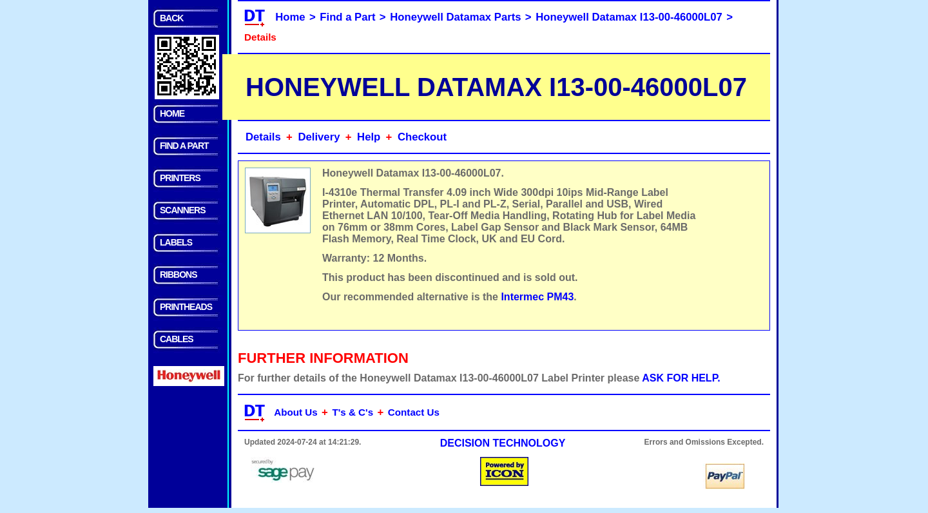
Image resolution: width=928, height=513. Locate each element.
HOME (172, 113)
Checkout (422, 137)
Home (290, 17)
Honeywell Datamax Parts (455, 17)
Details (263, 137)
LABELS (176, 242)
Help (368, 137)
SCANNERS (183, 210)
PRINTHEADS (186, 307)
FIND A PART (184, 145)
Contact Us (414, 412)
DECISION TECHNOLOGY (503, 443)
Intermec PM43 (537, 296)
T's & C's (352, 412)
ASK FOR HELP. (681, 378)
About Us (296, 412)
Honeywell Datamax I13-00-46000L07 (629, 17)
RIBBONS (178, 274)
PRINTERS (180, 178)
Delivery (319, 137)
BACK (171, 18)
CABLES (176, 339)
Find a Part (347, 17)
